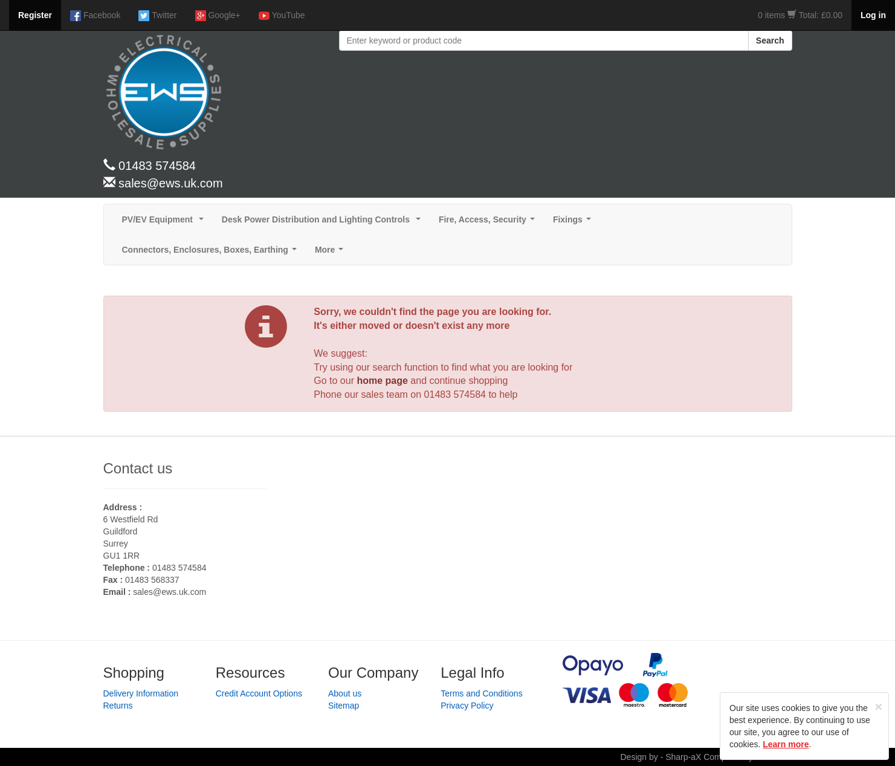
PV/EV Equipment (165, 223)
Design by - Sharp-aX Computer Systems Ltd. (706, 757)
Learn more (786, 744)
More (331, 253)
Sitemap (343, 705)
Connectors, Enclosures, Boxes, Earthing (212, 253)
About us (344, 693)
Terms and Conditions (481, 693)
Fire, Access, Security (489, 223)
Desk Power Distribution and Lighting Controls (323, 223)
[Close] (878, 706)
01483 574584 (455, 394)
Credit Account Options (259, 693)
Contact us (138, 468)
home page (382, 380)
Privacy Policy (467, 705)
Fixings (574, 223)
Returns (118, 705)
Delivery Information (141, 693)
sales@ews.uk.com (169, 592)
